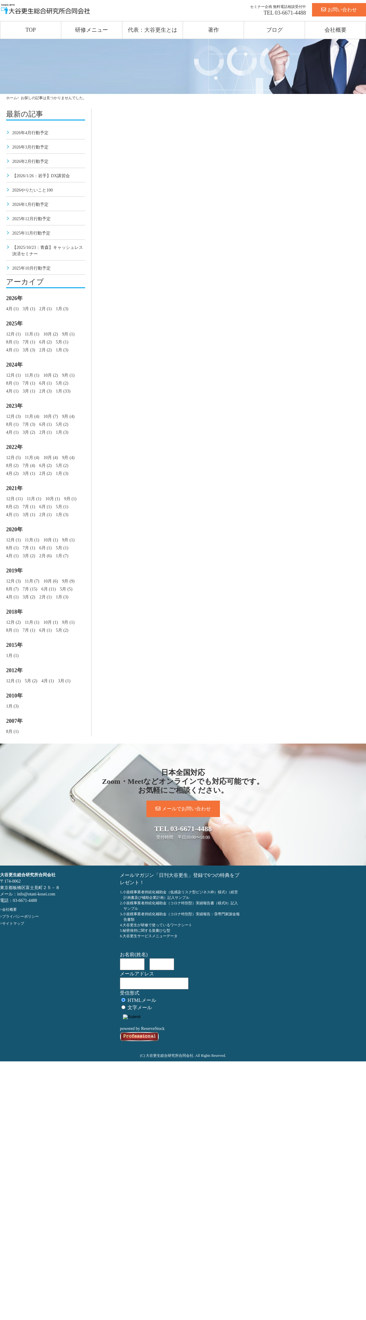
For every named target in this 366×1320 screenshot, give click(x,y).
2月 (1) (45, 309)
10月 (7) (50, 416)
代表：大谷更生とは (152, 30)
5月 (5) (66, 589)
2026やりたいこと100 (32, 190)
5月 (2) (62, 383)
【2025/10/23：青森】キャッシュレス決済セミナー (47, 250)
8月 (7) (12, 589)
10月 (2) (50, 334)
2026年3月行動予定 (30, 147)
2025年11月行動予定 (31, 233)
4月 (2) (12, 473)
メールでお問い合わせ (183, 808)
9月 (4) (68, 416)
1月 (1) (12, 655)
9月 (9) (68, 581)
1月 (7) (62, 556)
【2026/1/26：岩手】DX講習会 (41, 176)
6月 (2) (45, 342)
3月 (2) (29, 432)
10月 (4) (50, 457)
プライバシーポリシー (20, 916)
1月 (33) (63, 391)
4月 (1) (12, 309)
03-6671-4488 (290, 13)
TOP (31, 30)
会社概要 (335, 30)
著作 (213, 30)
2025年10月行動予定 (31, 268)
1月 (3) (62, 309)
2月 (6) (45, 556)
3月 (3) (29, 350)
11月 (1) (32, 334)
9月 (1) (68, 334)
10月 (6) (50, 581)
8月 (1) (12, 342)
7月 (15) (30, 589)
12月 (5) (13, 457)
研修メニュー (91, 30)
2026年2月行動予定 (30, 161)
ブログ (274, 30)
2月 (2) (45, 350)
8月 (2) (12, 465)
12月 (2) (13, 622)
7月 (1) (29, 342)
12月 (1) (13, 334)
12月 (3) (13, 416)
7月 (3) (29, 424)
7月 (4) (29, 465)
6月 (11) (48, 589)
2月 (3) (45, 391)
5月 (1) (62, 342)
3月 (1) (29, 309)
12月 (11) (14, 499)
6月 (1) (45, 383)
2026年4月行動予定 (30, 133)
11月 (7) (32, 581)
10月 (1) (52, 499)
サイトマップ (13, 923)
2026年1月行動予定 (30, 204)
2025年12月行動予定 (31, 219)
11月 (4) (32, 416)
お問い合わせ (339, 9)
